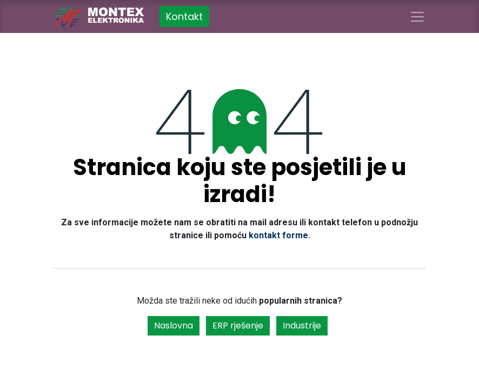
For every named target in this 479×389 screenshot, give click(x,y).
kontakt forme (278, 235)
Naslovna (173, 325)
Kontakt (184, 16)
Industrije (302, 325)
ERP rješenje (237, 325)
